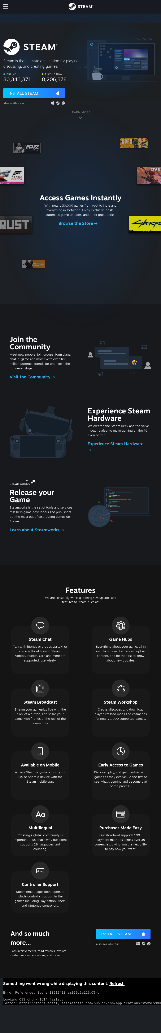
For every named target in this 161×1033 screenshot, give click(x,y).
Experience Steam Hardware (115, 443)
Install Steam (23, 93)
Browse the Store (76, 223)
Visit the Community (31, 376)
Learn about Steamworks (35, 529)
